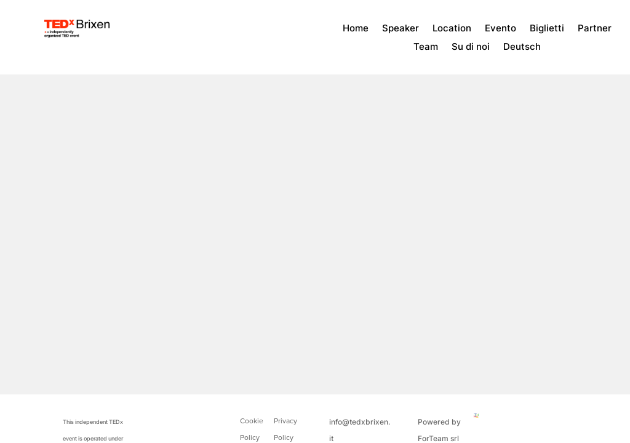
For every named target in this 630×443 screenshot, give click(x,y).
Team (425, 47)
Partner (595, 29)
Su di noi (471, 47)
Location (452, 29)
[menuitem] (522, 49)
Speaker (400, 29)
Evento (500, 29)
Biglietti (547, 29)
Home (356, 29)
